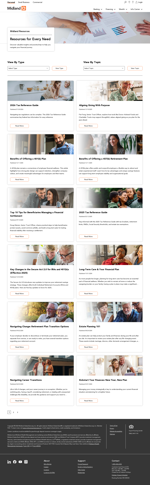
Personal (11, 2)
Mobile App (81, 472)
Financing (111, 9)
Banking (97, 9)
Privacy (112, 428)
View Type (61, 68)
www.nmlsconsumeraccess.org (32, 428)
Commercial (37, 2)
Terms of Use (113, 425)
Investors (46, 470)
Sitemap (112, 434)
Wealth (123, 9)
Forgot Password (83, 464)
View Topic (136, 68)
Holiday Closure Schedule (119, 475)
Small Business (23, 2)
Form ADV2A (37, 446)
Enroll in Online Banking (85, 467)
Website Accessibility (116, 431)
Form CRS (26, 446)
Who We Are (47, 464)
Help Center (81, 470)
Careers (46, 467)
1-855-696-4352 (117, 464)
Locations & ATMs (49, 472)
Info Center (137, 9)
